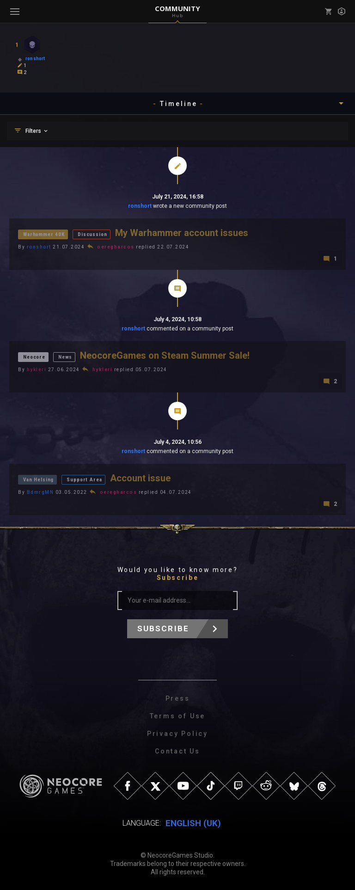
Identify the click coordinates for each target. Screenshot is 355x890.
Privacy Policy (177, 733)
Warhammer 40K (44, 234)
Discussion (92, 234)
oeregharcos (116, 246)
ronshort (140, 206)
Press (177, 698)
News (65, 357)
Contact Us (177, 751)
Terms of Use (178, 716)
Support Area (84, 480)
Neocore (34, 357)
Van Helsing (38, 480)
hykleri (37, 369)
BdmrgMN (40, 492)
